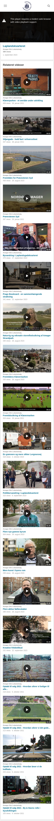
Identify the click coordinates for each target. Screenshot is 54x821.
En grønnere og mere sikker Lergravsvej (22, 454)
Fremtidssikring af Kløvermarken (18, 415)
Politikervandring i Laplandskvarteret (20, 493)
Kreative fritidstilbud (12, 648)
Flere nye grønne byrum (14, 532)
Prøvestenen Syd (11, 216)
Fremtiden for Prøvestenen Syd (18, 178)
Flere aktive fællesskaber (15, 609)
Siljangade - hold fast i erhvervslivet (20, 139)
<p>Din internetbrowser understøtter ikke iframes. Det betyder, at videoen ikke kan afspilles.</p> (27, 27)
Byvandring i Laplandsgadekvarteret (20, 255)
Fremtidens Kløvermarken (15, 377)
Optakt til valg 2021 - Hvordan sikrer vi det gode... (26, 728)
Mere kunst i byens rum (14, 570)
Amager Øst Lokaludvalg (12, 49)
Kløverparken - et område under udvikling (23, 100)
